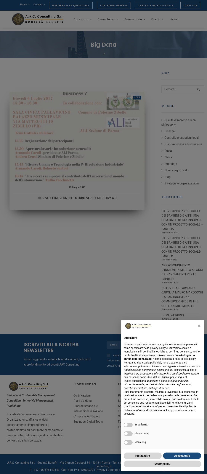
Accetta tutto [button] (182, 455)
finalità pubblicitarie (135, 380)
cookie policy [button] (188, 358)
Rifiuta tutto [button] (142, 455)
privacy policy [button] (158, 347)
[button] (199, 326)
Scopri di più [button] (162, 463)
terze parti (181, 362)
